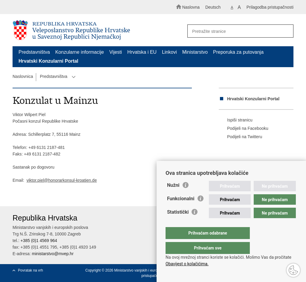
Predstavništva (34, 52)
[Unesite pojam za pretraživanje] (238, 31)
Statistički (178, 224)
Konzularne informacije (79, 52)
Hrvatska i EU (142, 52)
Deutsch (213, 7)
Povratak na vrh (30, 270)
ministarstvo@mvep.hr (53, 253)
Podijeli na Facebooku (243, 128)
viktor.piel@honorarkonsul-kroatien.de (62, 180)
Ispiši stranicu (236, 120)
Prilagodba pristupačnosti (270, 7)
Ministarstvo (195, 52)
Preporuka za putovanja (238, 52)
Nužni (173, 197)
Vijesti (115, 52)
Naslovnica (23, 76)
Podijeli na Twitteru (240, 137)
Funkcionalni (181, 210)
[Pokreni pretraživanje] (286, 31)
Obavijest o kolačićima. (187, 263)
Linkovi (169, 52)
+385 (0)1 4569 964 (38, 240)
